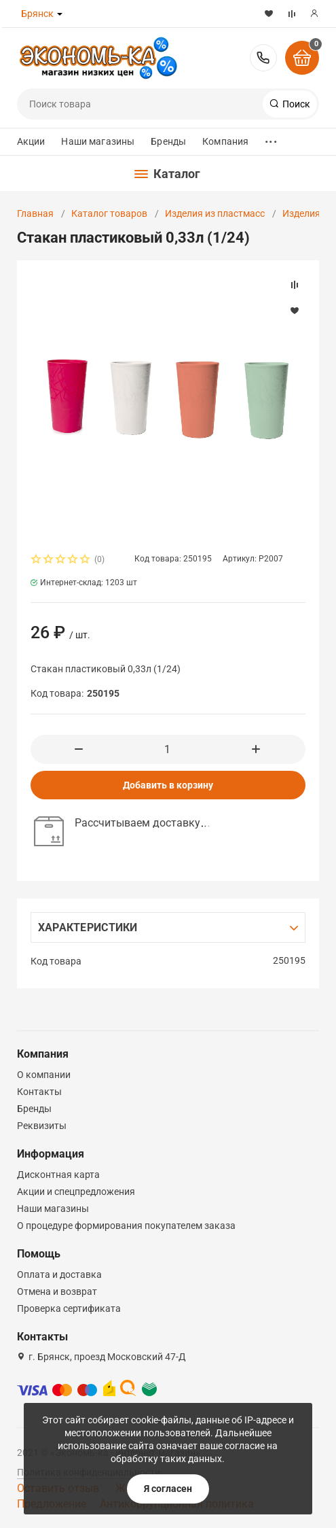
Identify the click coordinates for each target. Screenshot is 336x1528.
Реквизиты (42, 1125)
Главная (35, 213)
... (271, 138)
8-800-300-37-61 (263, 57)
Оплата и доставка (59, 1274)
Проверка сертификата (69, 1308)
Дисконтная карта (58, 1174)
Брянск (37, 13)
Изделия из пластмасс (215, 213)
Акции (31, 141)
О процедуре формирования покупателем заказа (126, 1225)
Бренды (168, 141)
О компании (44, 1074)
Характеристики (88, 927)
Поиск (295, 104)
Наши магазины (97, 141)
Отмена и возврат (57, 1291)
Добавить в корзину (168, 785)
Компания (225, 141)
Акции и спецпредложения (76, 1191)
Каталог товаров (109, 213)
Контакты (39, 1091)
